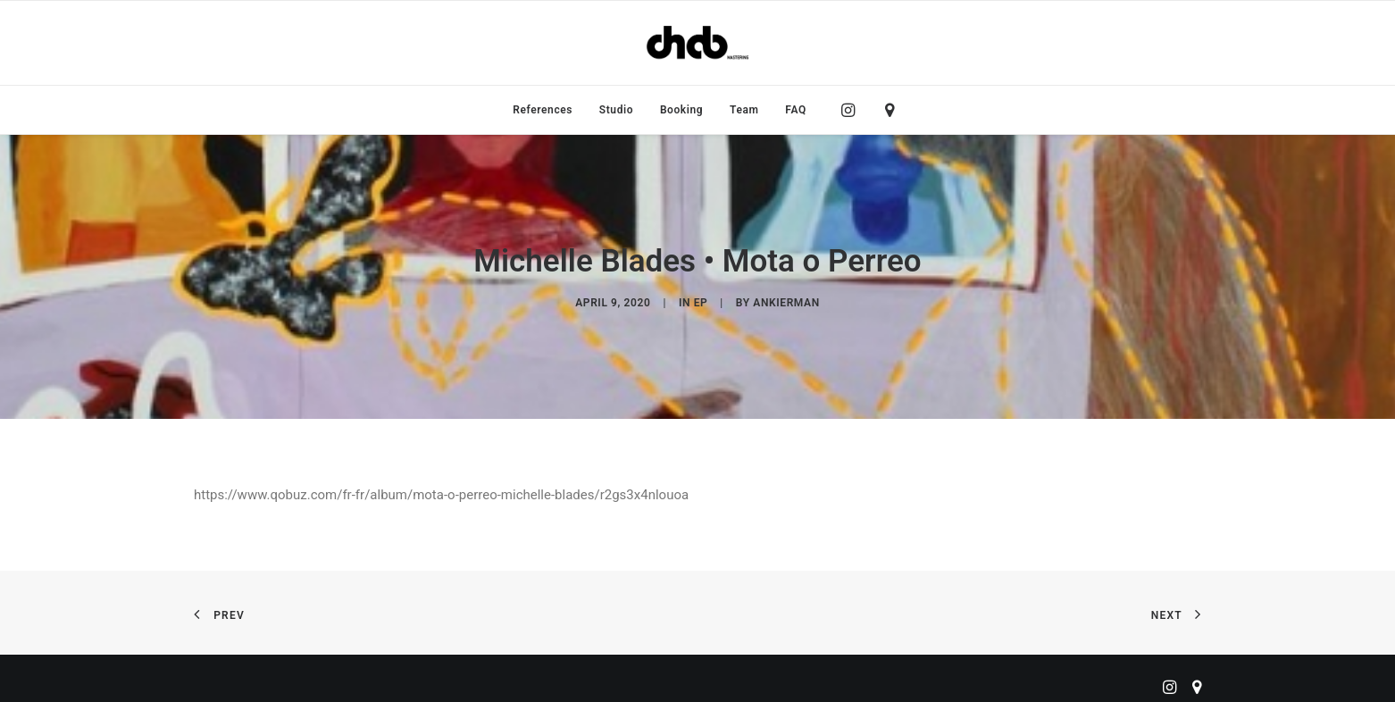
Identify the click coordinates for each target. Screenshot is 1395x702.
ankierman (786, 300)
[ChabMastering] (697, 43)
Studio (616, 110)
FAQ (795, 110)
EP (701, 300)
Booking (681, 110)
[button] (852, 110)
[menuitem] (542, 110)
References (542, 110)
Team (744, 110)
